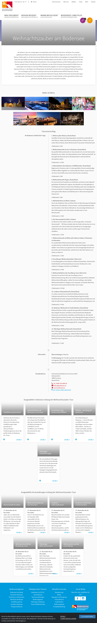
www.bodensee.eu (58, 388)
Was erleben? (11, 16)
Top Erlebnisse (37, 595)
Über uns (66, 2)
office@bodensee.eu (59, 386)
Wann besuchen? (49, 16)
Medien (74, 2)
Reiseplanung (59, 592)
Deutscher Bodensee (16, 595)
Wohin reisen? (29, 16)
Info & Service (56, 2)
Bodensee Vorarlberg (16, 592)
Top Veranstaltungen (38, 597)
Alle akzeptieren (87, 616)
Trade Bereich (59, 602)
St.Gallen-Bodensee (17, 604)
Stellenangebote (59, 604)
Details (19, 440)
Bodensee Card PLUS (71, 16)
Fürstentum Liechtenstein (16, 597)
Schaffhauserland (16, 602)
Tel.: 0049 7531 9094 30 (59, 383)
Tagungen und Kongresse (59, 597)
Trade (80, 2)
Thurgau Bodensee (16, 607)
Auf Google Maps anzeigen (61, 390)
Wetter (34, 2)
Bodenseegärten (38, 599)
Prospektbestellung (59, 607)
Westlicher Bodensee (16, 599)
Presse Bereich (59, 599)
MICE (86, 2)
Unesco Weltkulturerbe (38, 604)
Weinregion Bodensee (37, 602)
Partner (93, 2)
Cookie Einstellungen (68, 619)
